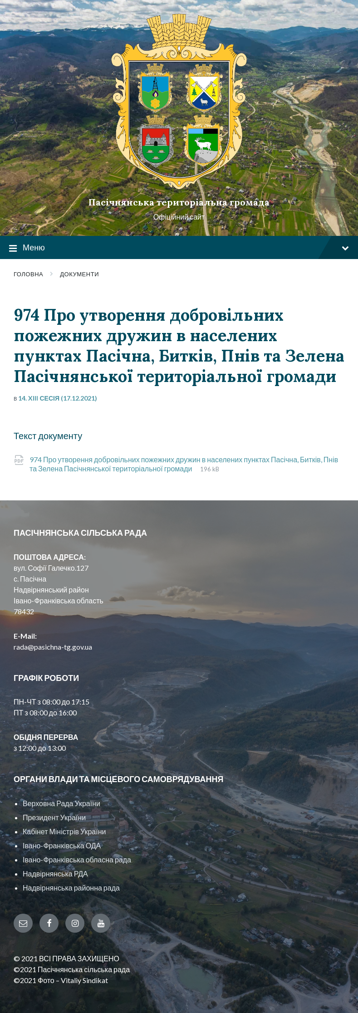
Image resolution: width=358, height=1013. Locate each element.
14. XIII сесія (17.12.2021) (57, 398)
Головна (28, 274)
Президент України (54, 817)
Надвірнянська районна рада (71, 887)
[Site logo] (179, 186)
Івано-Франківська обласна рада (77, 859)
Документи (79, 274)
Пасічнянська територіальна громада (179, 202)
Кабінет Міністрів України (64, 831)
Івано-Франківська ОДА (62, 845)
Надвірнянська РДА (55, 873)
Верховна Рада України (61, 803)
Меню (179, 248)
